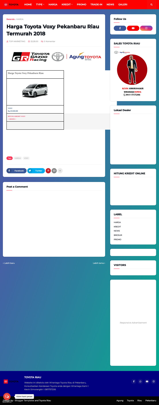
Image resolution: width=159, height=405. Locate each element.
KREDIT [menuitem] (66, 4)
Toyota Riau (45, 400)
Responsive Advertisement (133, 322)
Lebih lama (98, 263)
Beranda (10, 19)
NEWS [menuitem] (110, 4)
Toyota (130, 400)
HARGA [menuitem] (53, 4)
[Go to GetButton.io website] (6, 402)
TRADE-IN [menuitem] (96, 4)
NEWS (117, 231)
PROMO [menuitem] (81, 4)
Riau (139, 400)
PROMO (117, 239)
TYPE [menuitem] (39, 4)
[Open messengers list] (6, 396)
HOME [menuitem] (28, 4)
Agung (119, 400)
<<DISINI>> (12, 119)
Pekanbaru (150, 400)
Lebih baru (9, 263)
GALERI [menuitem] (122, 4)
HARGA (19, 19)
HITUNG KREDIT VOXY (16, 116)
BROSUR (118, 235)
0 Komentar (49, 41)
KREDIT (117, 226)
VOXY (26, 158)
